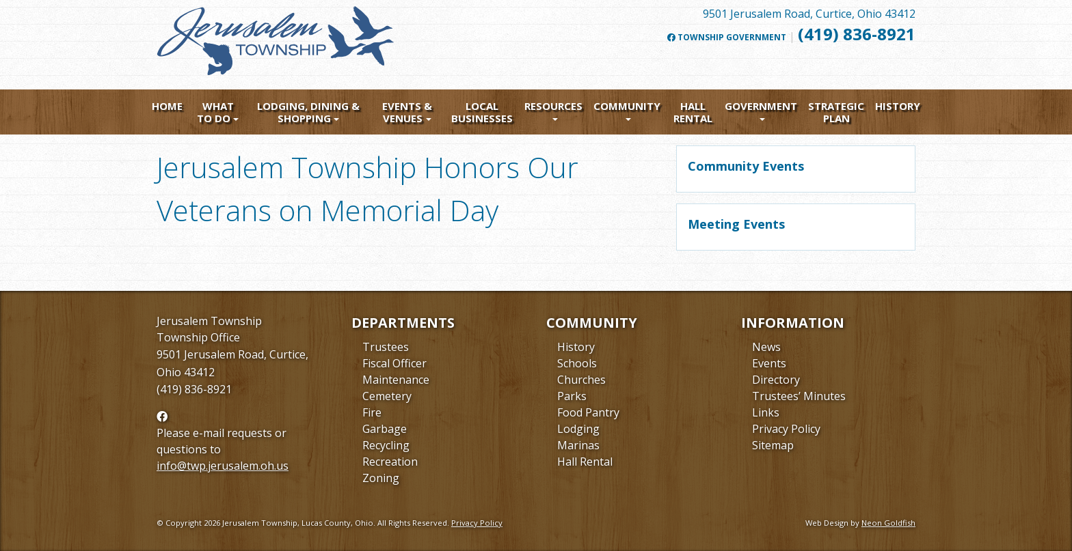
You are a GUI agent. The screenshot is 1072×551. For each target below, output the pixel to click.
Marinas (578, 445)
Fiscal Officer (394, 363)
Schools (577, 363)
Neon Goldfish (888, 523)
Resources (553, 106)
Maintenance (395, 379)
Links (765, 412)
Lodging (578, 428)
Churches (581, 379)
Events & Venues (407, 112)
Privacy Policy (786, 428)
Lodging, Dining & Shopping (308, 112)
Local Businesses (482, 112)
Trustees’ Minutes (799, 396)
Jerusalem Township (209, 320)
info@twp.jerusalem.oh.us (223, 465)
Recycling (386, 445)
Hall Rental (692, 112)
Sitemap (773, 445)
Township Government (726, 37)
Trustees (385, 346)
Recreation (390, 461)
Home (167, 106)
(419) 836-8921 (856, 34)
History (897, 106)
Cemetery (387, 396)
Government (761, 106)
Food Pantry (588, 412)
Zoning (380, 477)
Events (769, 363)
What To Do (215, 112)
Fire (371, 412)
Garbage (384, 428)
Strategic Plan (836, 112)
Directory (776, 379)
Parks (572, 396)
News (766, 346)
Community (626, 106)
